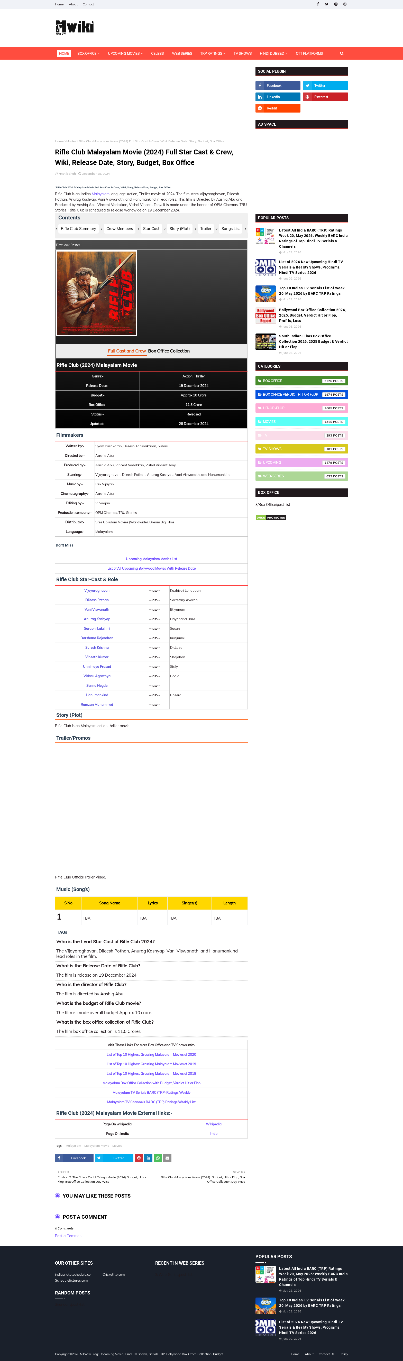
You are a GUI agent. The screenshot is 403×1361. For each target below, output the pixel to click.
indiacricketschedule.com (74, 1274)
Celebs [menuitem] (157, 53)
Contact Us (326, 1354)
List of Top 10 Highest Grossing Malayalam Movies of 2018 (151, 1073)
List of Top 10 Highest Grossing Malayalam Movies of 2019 (151, 1064)
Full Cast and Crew (127, 351)
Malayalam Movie (96, 1145)
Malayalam (100, 194)
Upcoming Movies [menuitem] (124, 53)
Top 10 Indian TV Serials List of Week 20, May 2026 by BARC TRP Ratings (312, 290)
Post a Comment (69, 1236)
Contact (88, 4)
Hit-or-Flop (304, 408)
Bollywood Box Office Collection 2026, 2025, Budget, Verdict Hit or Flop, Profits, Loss (312, 315)
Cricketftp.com (114, 1274)
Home (59, 4)
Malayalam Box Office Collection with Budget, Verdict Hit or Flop (151, 1083)
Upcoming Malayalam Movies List (151, 559)
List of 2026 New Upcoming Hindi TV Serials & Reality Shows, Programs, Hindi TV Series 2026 (311, 267)
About (73, 4)
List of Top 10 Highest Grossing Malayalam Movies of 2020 (151, 1054)
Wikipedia (214, 1124)
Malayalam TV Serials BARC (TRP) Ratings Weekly (151, 1092)
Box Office (304, 381)
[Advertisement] (151, 103)
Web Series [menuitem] (182, 53)
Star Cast (151, 228)
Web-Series (304, 476)
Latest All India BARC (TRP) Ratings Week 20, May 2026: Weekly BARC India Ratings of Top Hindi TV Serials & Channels (313, 238)
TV (304, 435)
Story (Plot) (180, 228)
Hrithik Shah (67, 173)
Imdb (213, 1134)
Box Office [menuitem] (86, 53)
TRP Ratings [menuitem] (211, 53)
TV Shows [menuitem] (243, 53)
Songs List (231, 228)
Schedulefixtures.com (71, 1280)
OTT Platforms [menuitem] (309, 53)
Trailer (205, 228)
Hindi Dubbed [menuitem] (272, 53)
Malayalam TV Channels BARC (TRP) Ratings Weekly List (151, 1102)
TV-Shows (304, 449)
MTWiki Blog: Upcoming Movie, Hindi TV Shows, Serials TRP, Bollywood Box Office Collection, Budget (151, 1354)
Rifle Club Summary (78, 228)
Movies (71, 141)
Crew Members (119, 228)
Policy (344, 1354)
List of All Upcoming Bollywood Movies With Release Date (151, 568)
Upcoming (304, 462)
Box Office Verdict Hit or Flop (304, 394)
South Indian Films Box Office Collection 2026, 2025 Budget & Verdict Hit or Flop (313, 341)
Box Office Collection (169, 351)
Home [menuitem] (64, 53)
